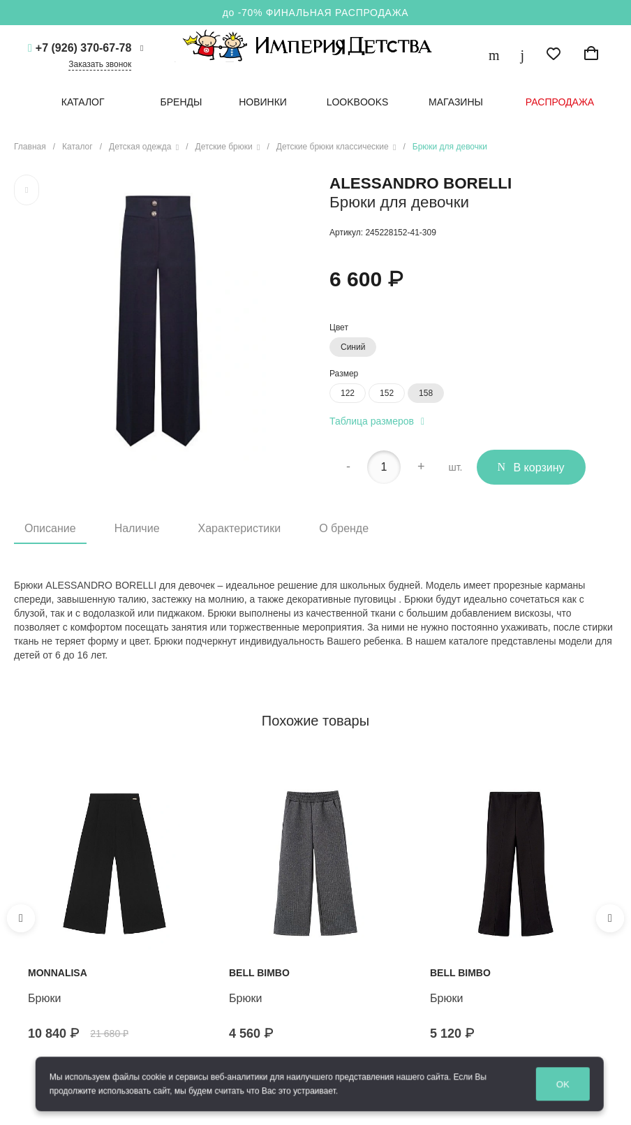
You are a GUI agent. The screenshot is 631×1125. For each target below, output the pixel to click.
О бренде (344, 528)
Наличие (137, 528)
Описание (50, 528)
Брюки (44, 998)
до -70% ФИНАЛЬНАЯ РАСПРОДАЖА (316, 12)
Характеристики (239, 528)
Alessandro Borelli (420, 183)
